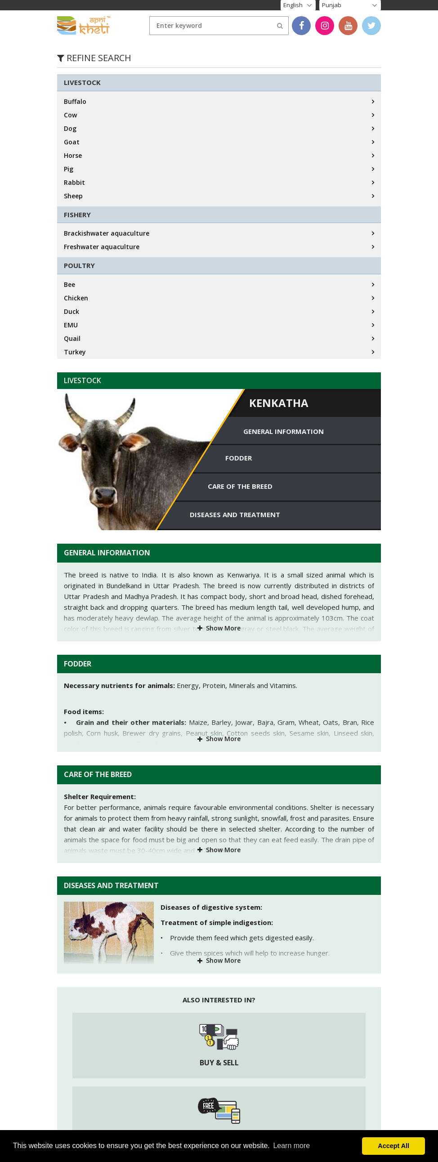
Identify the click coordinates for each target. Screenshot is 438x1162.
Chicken (76, 298)
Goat (72, 142)
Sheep (73, 196)
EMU (71, 325)
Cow (70, 115)
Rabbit (74, 182)
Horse (73, 155)
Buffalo (75, 101)
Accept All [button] (393, 1145)
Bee (69, 284)
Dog (70, 128)
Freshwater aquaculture (101, 246)
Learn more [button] (291, 1145)
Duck (71, 311)
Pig (68, 169)
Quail (72, 338)
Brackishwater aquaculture (106, 233)
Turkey (75, 352)
